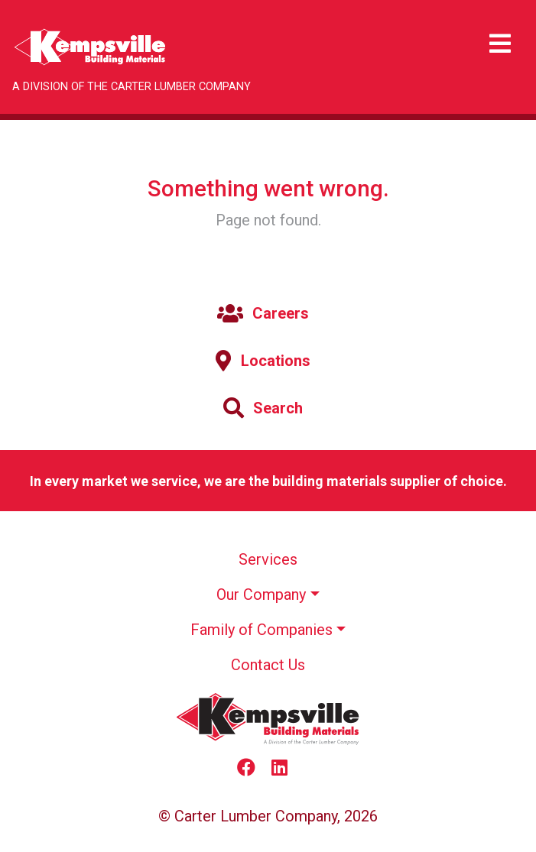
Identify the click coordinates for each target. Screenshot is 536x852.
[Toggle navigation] (500, 44)
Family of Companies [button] (261, 629)
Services (268, 559)
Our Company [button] (261, 594)
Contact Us (268, 665)
